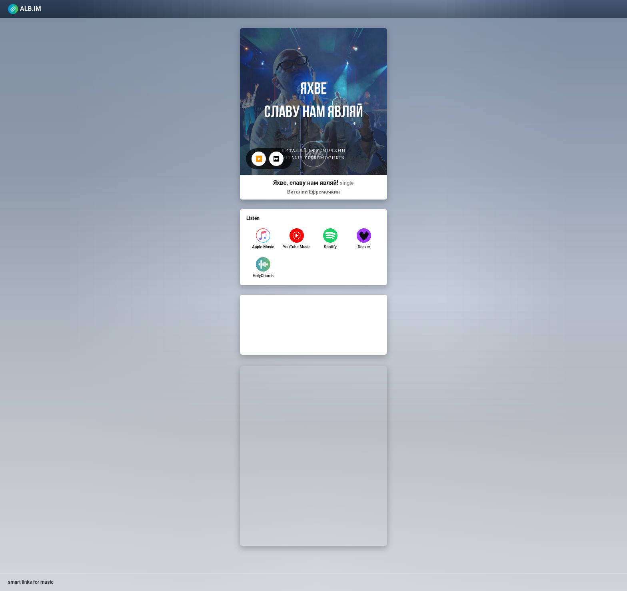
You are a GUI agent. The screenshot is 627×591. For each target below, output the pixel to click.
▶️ (259, 159)
